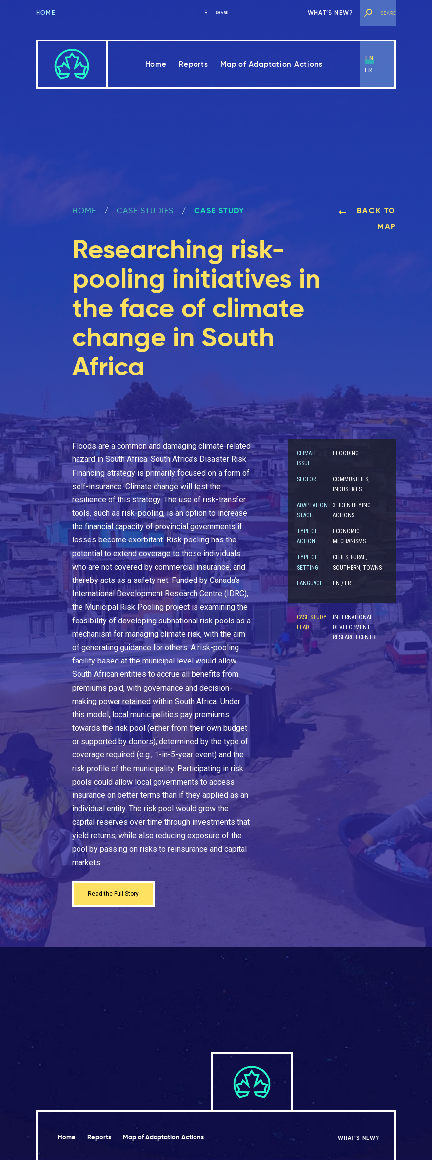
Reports (193, 64)
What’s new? (330, 12)
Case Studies (145, 210)
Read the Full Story (120, 895)
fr (368, 70)
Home (45, 12)
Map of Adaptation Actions (271, 64)
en (369, 58)
